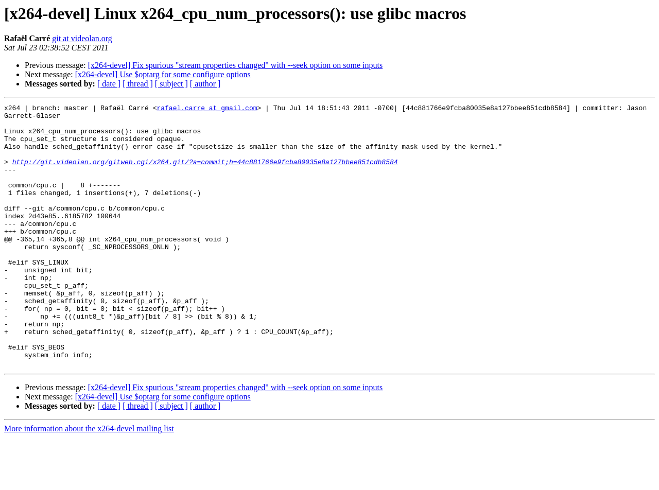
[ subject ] (171, 83)
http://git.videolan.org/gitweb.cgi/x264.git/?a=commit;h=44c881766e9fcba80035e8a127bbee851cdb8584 (205, 174)
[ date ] (108, 83)
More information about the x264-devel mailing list (89, 481)
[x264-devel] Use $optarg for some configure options (163, 74)
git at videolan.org (82, 38)
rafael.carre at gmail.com (207, 109)
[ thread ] (138, 83)
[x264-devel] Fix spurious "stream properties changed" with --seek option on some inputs (235, 65)
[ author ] (205, 83)
